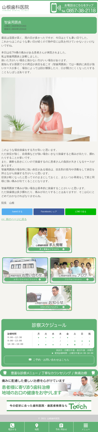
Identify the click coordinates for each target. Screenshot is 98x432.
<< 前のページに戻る (14, 219)
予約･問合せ (61, 428)
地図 (36, 428)
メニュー (86, 428)
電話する (12, 428)
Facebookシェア (49, 211)
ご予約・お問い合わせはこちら (50, 359)
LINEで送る (80, 211)
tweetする (17, 211)
